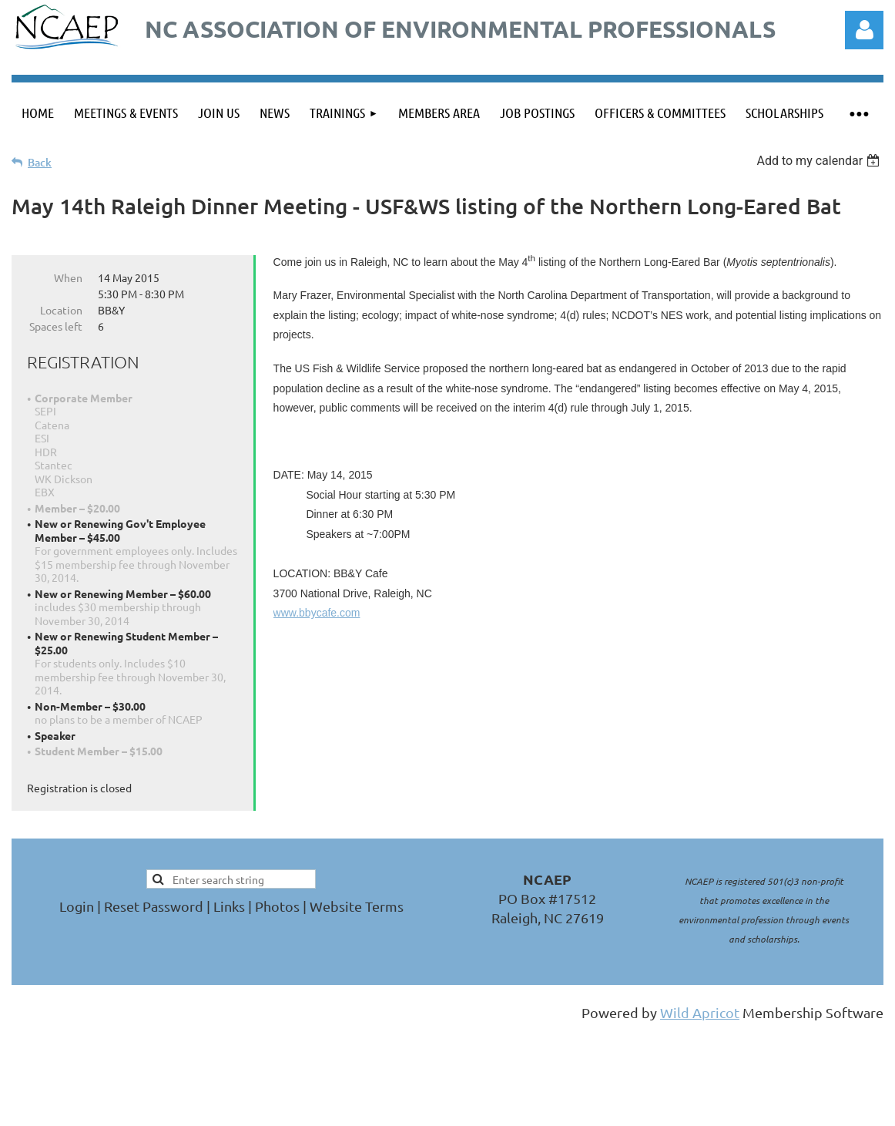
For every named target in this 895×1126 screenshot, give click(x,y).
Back (40, 162)
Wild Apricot (699, 1012)
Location (61, 310)
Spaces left (55, 326)
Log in (864, 30)
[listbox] (819, 160)
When (68, 277)
